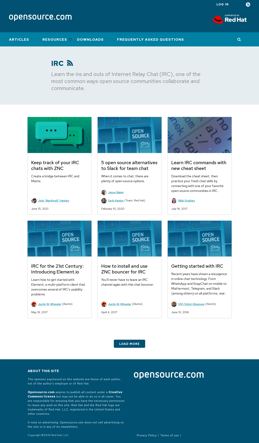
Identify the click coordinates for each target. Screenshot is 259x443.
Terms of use (169, 435)
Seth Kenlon (116, 201)
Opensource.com (41, 392)
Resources (55, 39)
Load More (129, 344)
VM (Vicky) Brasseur (191, 304)
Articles (19, 39)
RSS (248, 4)
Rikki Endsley (186, 201)
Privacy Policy (147, 435)
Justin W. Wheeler (49, 304)
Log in (222, 4)
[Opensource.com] (40, 18)
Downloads (90, 39)
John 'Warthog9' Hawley (53, 201)
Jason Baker (116, 192)
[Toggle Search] (239, 39)
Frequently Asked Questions (150, 39)
